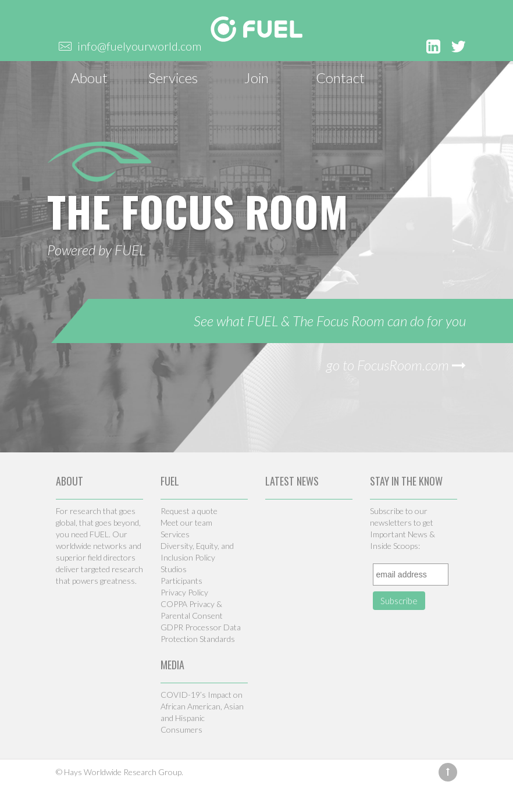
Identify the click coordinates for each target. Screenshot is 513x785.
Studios (174, 569)
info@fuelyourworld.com (139, 46)
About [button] (89, 77)
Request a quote (189, 511)
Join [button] (256, 77)
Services (175, 534)
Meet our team (186, 522)
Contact (340, 77)
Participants (181, 581)
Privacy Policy (184, 592)
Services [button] (173, 77)
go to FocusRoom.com (396, 364)
